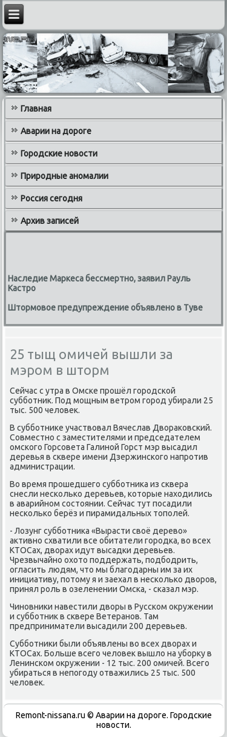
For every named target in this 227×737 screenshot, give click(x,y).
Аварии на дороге (56, 131)
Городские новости (59, 153)
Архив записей (50, 221)
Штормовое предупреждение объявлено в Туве (105, 307)
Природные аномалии (64, 176)
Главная (36, 108)
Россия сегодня (51, 198)
